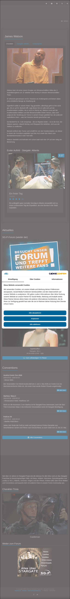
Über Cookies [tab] (35, 279)
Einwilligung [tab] (13, 279)
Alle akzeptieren (35, 313)
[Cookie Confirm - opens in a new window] (57, 273)
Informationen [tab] (57, 279)
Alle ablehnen (35, 324)
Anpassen (35, 319)
